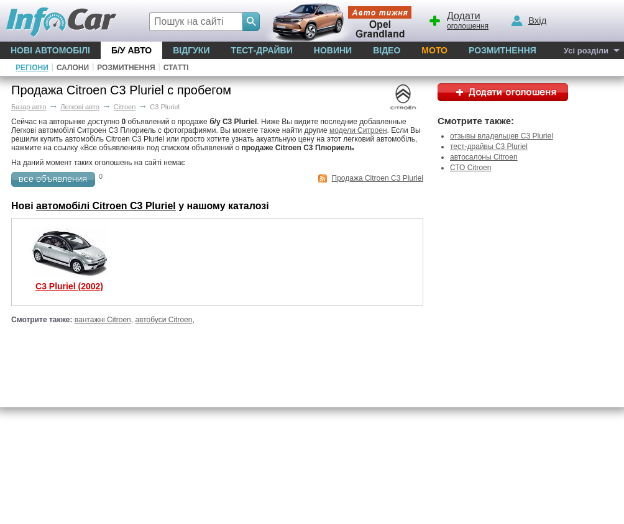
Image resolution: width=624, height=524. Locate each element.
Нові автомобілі (50, 50)
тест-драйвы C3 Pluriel (489, 146)
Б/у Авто (131, 50)
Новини (333, 50)
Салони (73, 67)
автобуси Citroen (163, 319)
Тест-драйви (261, 50)
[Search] (251, 21)
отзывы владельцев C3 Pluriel (501, 136)
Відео (386, 50)
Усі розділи (586, 50)
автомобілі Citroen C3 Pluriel (106, 206)
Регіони (32, 67)
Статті (176, 67)
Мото (434, 50)
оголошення (458, 19)
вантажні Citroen (103, 319)
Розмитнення (502, 50)
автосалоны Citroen (484, 157)
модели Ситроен (358, 130)
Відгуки (191, 50)
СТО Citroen (470, 167)
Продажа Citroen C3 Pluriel (377, 178)
